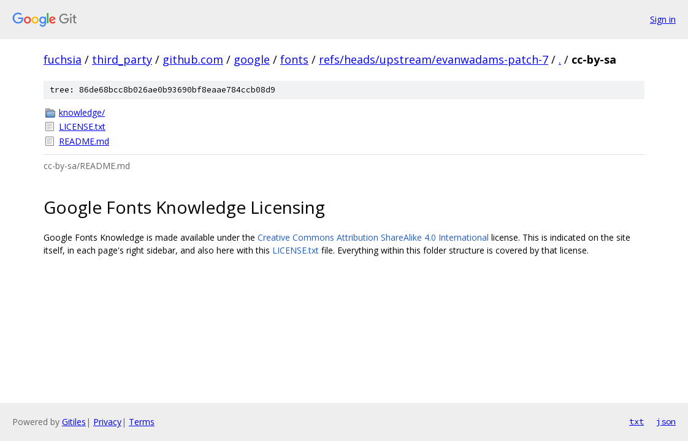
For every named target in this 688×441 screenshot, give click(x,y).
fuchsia (63, 59)
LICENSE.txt (82, 126)
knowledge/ (82, 112)
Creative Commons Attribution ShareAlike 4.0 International (373, 237)
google (252, 59)
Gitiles (74, 422)
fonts (294, 59)
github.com (192, 59)
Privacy (107, 422)
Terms (142, 422)
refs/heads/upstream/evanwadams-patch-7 (433, 59)
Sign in (663, 19)
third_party (122, 59)
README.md (84, 141)
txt (636, 421)
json (666, 421)
